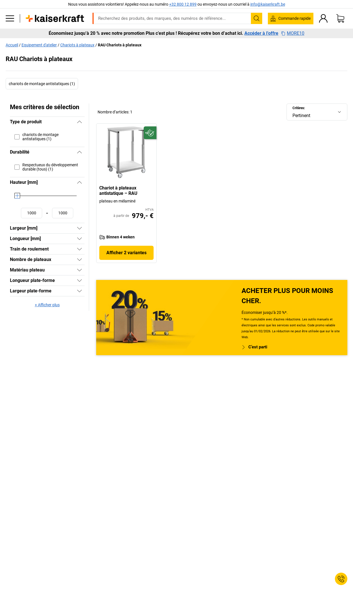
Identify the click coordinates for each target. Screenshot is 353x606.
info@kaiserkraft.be (267, 4)
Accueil (12, 45)
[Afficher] (79, 228)
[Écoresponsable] (150, 132)
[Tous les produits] (10, 18)
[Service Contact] (341, 579)
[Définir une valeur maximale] (62, 213)
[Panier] (340, 18)
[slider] (17, 196)
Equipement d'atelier (39, 45)
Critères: (298, 108)
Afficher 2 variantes (126, 252)
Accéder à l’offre (261, 33)
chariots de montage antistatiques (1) (42, 83)
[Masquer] (79, 122)
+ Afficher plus (47, 305)
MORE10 (292, 33)
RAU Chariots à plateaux (119, 45)
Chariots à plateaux (77, 45)
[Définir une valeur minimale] (31, 213)
